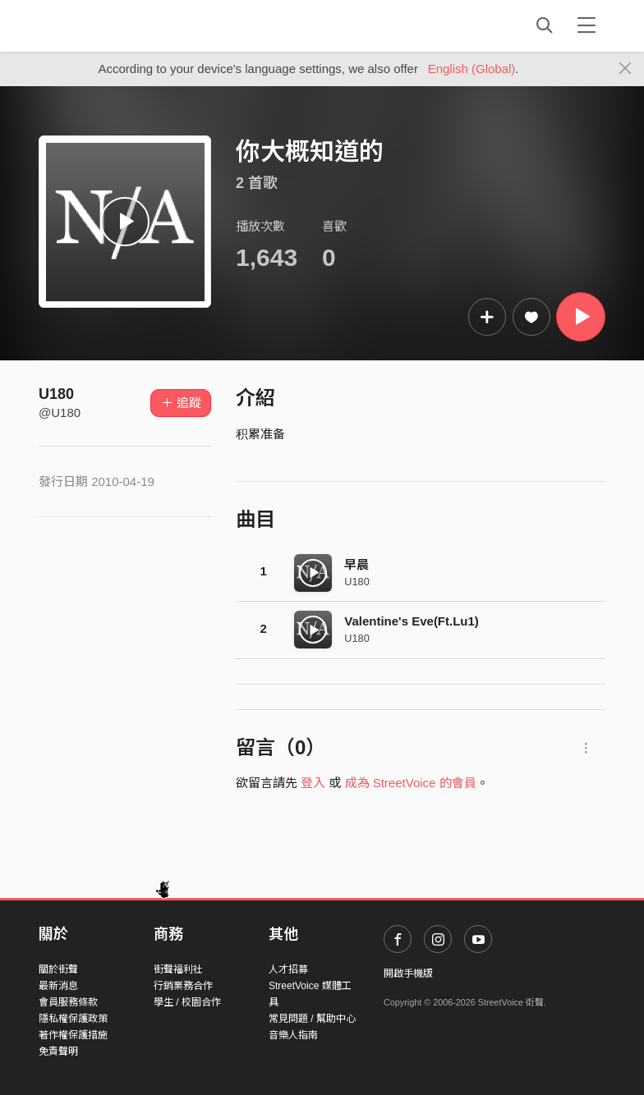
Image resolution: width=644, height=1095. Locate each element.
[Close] (625, 69)
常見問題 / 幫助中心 (312, 1018)
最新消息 (58, 986)
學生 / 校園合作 (187, 1002)
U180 (56, 394)
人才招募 (288, 969)
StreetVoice (106, 25)
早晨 (356, 564)
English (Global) (472, 69)
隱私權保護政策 (73, 1018)
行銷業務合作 (183, 986)
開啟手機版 (408, 973)
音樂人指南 (293, 1035)
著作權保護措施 (73, 1035)
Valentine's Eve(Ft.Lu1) (411, 621)
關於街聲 (58, 969)
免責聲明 (58, 1051)
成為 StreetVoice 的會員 (410, 783)
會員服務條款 (68, 1002)
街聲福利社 (178, 969)
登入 (313, 783)
